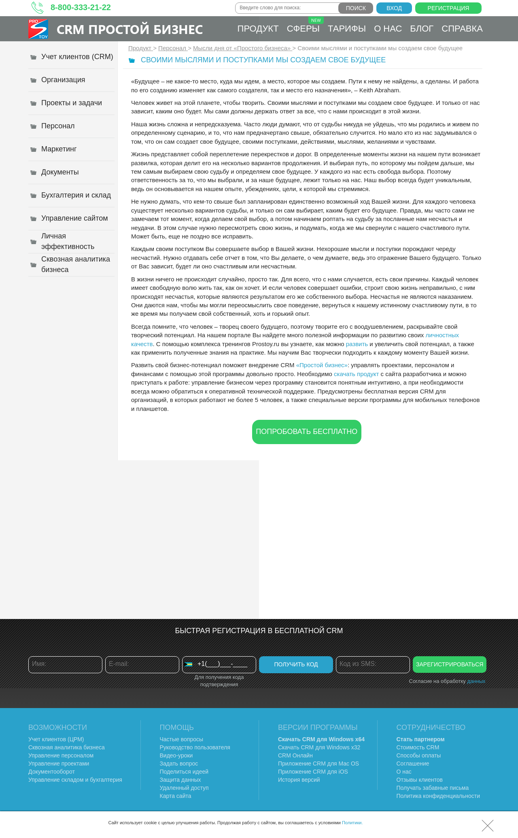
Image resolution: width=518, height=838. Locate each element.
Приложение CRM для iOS (313, 771)
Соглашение (413, 763)
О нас (388, 28)
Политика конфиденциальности (438, 796)
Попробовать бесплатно (306, 432)
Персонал (173, 48)
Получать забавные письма (433, 788)
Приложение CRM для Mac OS (318, 763)
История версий (299, 779)
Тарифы (347, 28)
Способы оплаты (419, 755)
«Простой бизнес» (322, 365)
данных (476, 681)
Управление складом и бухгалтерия (75, 779)
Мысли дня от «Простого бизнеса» (242, 48)
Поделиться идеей (184, 771)
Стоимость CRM (418, 747)
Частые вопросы (182, 739)
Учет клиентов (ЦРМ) (56, 739)
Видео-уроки (176, 755)
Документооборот (51, 771)
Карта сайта (175, 796)
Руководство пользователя (195, 747)
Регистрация (448, 8)
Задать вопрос (179, 763)
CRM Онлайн (295, 755)
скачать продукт (356, 373)
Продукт (258, 28)
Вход (394, 8)
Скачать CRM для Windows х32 (319, 747)
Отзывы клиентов (420, 779)
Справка (462, 28)
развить (357, 343)
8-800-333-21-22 (81, 7)
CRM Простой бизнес (130, 29)
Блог (421, 28)
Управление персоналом (60, 755)
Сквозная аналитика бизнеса (66, 747)
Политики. (352, 822)
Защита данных (180, 779)
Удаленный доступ (184, 788)
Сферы (305, 25)
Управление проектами (58, 763)
